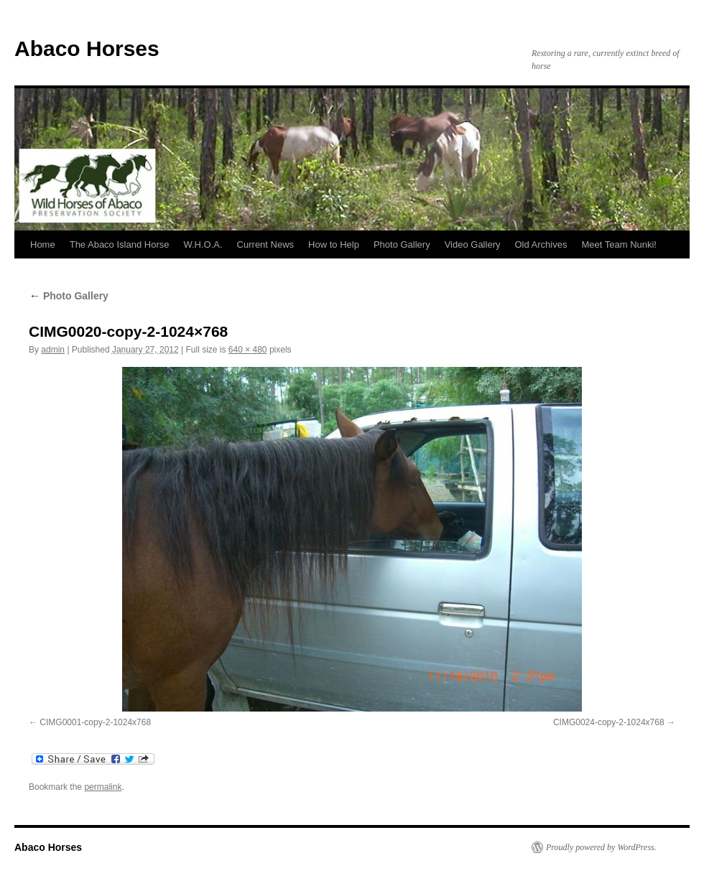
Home (42, 244)
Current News (265, 244)
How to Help (333, 244)
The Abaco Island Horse (120, 244)
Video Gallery (473, 244)
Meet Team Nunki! (619, 244)
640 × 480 (247, 350)
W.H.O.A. (202, 244)
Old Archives (540, 244)
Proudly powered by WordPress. (601, 847)
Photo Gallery (402, 244)
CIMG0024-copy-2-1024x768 (608, 722)
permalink (102, 787)
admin (53, 350)
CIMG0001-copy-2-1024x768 (95, 722)
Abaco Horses (86, 48)
